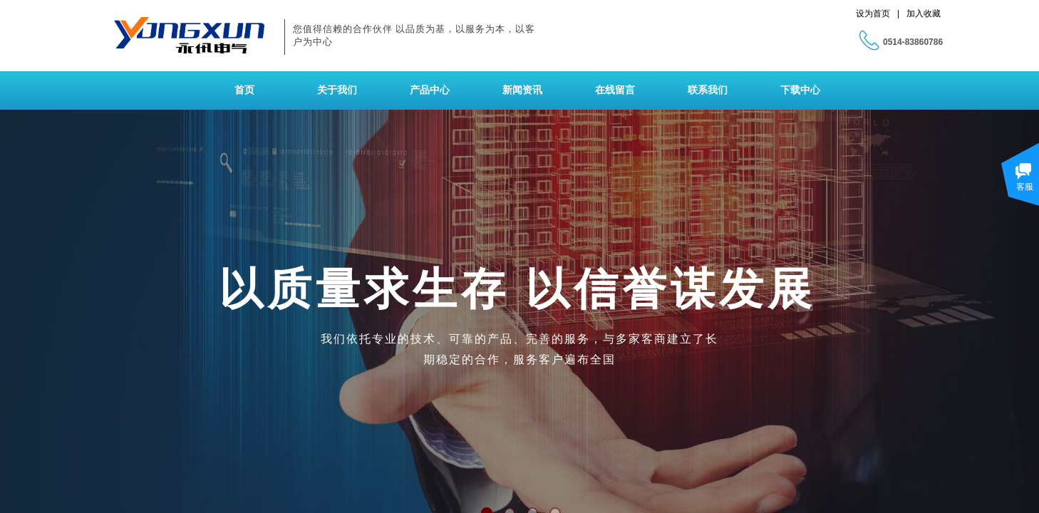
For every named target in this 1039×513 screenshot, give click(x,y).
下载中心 (800, 90)
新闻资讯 (522, 90)
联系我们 (708, 90)
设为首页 (873, 14)
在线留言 (615, 90)
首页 (244, 90)
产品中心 (430, 90)
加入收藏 (923, 14)
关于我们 (337, 90)
